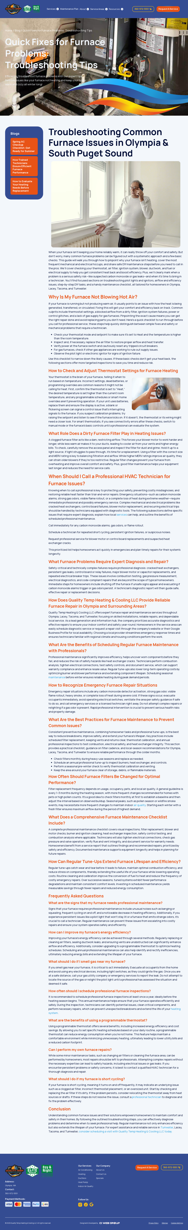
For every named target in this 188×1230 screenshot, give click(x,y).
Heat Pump (83, 1182)
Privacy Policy (153, 1223)
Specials (100, 1178)
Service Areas (97, 9)
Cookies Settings (177, 1223)
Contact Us (101, 1174)
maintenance (57, 677)
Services (51, 8)
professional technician (146, 1097)
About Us (100, 1170)
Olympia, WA (10, 1185)
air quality (140, 805)
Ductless (82, 1178)
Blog (17, 30)
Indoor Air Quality (85, 1186)
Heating (81, 1174)
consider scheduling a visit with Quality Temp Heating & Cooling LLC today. (125, 1131)
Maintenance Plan (69, 8)
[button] (84, 9)
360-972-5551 (11, 1193)
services (122, 514)
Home (8, 30)
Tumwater (167, 1127)
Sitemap (165, 1223)
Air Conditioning (85, 1170)
